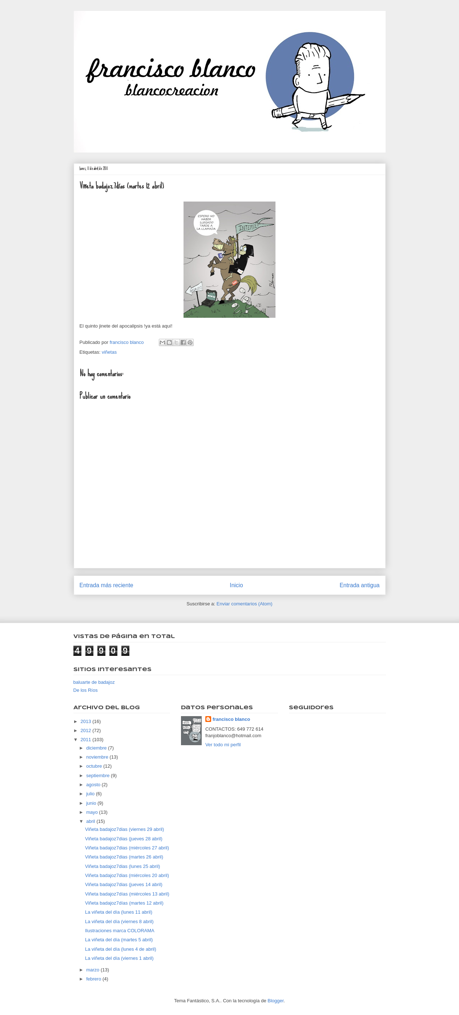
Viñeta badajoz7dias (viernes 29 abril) (124, 829)
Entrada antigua (359, 585)
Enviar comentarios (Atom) (245, 603)
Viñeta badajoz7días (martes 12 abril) (124, 903)
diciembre (97, 748)
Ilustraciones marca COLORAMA (119, 930)
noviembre (97, 757)
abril (91, 821)
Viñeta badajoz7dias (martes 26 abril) (124, 857)
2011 (87, 739)
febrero (94, 979)
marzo (93, 970)
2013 (87, 721)
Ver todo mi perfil (223, 744)
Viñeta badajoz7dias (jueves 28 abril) (123, 838)
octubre (94, 766)
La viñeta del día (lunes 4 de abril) (120, 949)
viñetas (109, 352)
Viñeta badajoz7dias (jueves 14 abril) (123, 884)
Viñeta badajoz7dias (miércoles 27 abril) (127, 847)
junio (91, 803)
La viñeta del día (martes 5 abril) (119, 939)
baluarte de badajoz (94, 682)
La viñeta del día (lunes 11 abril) (118, 912)
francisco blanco (231, 719)
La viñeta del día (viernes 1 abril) (119, 958)
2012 (87, 730)
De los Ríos (85, 690)
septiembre (98, 775)
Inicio (236, 585)
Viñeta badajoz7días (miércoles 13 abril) (127, 894)
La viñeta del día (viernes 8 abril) (119, 921)
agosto (94, 784)
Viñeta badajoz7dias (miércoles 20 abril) (127, 875)
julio (91, 793)
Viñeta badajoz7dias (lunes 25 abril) (122, 866)
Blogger (275, 1000)
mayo (92, 812)
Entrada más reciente (106, 585)
